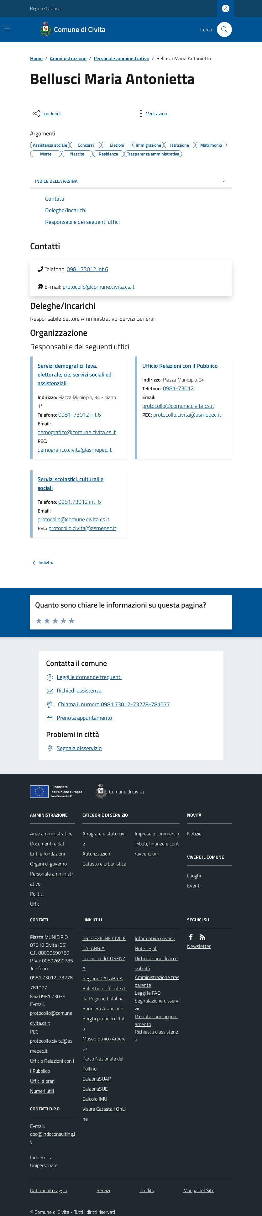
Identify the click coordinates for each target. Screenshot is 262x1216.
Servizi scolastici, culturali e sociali (70, 483)
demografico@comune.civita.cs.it (77, 432)
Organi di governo (48, 863)
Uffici (35, 904)
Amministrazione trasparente (157, 981)
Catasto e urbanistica (104, 863)
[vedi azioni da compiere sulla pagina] (152, 113)
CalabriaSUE (95, 1088)
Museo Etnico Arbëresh (104, 1043)
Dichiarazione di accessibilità (156, 963)
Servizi (103, 1190)
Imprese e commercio (157, 833)
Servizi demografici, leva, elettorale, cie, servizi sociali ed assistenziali (75, 374)
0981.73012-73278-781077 (52, 982)
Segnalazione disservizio (157, 1004)
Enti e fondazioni (47, 853)
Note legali (146, 948)
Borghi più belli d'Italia (103, 1023)
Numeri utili (42, 1091)
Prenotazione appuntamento (156, 1020)
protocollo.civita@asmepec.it (187, 414)
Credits (146, 1190)
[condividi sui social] (46, 113)
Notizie (194, 833)
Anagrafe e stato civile (104, 838)
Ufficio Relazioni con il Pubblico (180, 365)
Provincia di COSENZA (103, 963)
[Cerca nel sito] (222, 29)
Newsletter (199, 946)
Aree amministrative (51, 833)
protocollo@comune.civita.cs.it (98, 286)
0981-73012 (178, 388)
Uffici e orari (42, 1081)
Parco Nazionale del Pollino (102, 1063)
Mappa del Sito (198, 1190)
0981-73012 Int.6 (79, 414)
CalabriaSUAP (96, 1078)
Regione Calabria (45, 8)
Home (36, 58)
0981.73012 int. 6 (79, 501)
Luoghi (194, 875)
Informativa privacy (155, 938)
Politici (37, 894)
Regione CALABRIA (102, 978)
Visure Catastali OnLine (104, 1114)
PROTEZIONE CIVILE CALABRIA (104, 943)
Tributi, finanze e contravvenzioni (157, 848)
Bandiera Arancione (102, 1008)
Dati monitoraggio (48, 1190)
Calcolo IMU (94, 1099)
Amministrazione (68, 58)
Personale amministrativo (121, 58)
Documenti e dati (48, 843)
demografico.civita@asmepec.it (75, 449)
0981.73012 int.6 (87, 269)
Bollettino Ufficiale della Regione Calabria (104, 993)
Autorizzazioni (96, 853)
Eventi (194, 885)
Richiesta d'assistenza (156, 1035)
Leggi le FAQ (148, 993)
